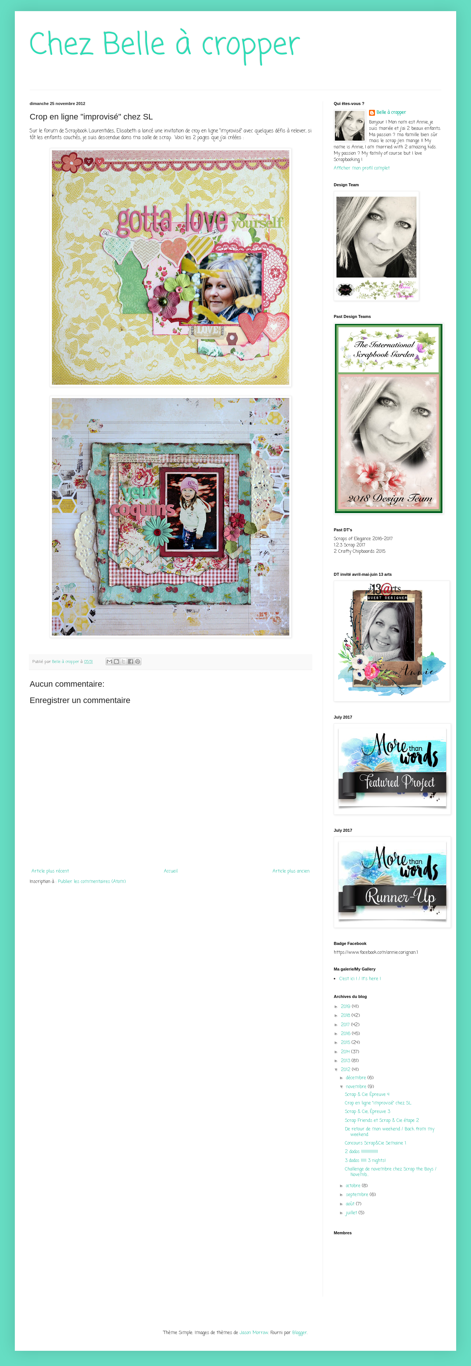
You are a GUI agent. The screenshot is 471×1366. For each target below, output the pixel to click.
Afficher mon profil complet (362, 168)
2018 (346, 1015)
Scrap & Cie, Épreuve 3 (367, 1112)
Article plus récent (50, 871)
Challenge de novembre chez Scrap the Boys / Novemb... (391, 1172)
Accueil (171, 871)
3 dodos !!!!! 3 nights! (365, 1161)
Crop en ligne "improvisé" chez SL (378, 1103)
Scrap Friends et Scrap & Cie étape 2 (382, 1120)
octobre (354, 1186)
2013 (346, 1061)
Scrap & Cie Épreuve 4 (367, 1094)
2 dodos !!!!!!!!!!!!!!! (361, 1152)
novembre (357, 1087)
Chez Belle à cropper (165, 45)
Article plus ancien (291, 871)
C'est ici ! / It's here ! (360, 979)
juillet (352, 1213)
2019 (346, 1007)
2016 (346, 1034)
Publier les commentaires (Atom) (92, 882)
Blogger (299, 1333)
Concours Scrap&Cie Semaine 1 (375, 1143)
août (351, 1204)
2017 (346, 1025)
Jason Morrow (254, 1333)
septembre (358, 1195)
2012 (346, 1070)
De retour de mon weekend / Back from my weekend (389, 1132)
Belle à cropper (391, 113)
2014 (346, 1052)
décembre (357, 1078)
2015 (346, 1043)
